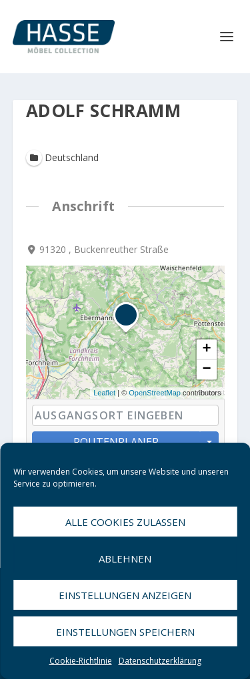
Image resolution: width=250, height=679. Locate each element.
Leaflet (104, 393)
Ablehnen (125, 558)
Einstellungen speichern (125, 631)
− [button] (206, 370)
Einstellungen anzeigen (125, 595)
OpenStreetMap (155, 393)
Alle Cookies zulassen (125, 522)
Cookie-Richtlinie (80, 660)
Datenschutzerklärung (160, 660)
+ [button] (206, 350)
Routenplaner (116, 442)
